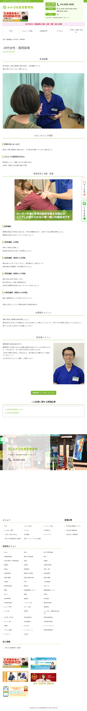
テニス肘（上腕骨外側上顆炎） (51, 612)
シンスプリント (28, 630)
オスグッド (7, 634)
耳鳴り (46, 594)
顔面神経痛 (7, 573)
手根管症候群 (8, 602)
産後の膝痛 (47, 577)
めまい (6, 552)
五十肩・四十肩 (8, 617)
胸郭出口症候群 (28, 573)
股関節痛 (9, 39)
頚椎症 (46, 560)
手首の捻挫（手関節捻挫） (11, 560)
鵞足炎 (26, 586)
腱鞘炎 (6, 565)
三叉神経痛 (47, 581)
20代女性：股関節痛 (72, 534)
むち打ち (26, 625)
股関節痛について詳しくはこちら (43, 393)
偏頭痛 (26, 598)
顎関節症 (46, 607)
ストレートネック (49, 625)
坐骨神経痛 (7, 598)
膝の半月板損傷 (28, 556)
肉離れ (6, 625)
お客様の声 (43, 31)
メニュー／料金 (27, 31)
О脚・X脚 (46, 569)
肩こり (6, 594)
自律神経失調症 (48, 621)
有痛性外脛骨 (47, 565)
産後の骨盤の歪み (29, 577)
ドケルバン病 (28, 602)
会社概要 (26, 534)
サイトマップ (47, 534)
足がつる (46, 586)
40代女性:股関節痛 (13, 412)
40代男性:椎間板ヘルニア (15, 409)
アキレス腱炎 (8, 630)
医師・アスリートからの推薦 (32, 538)
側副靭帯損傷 (8, 556)
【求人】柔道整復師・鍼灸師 (12, 538)
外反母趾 (46, 598)
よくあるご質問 (8, 530)
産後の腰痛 (7, 577)
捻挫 (25, 560)
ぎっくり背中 (8, 607)
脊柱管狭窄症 (28, 617)
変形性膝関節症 (48, 617)
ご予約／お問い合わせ (76, 31)
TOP (10, 31)
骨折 (25, 552)
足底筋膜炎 (27, 621)
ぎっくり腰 (27, 607)
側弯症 (26, 565)
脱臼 (45, 556)
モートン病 (7, 621)
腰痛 (25, 594)
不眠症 (6, 581)
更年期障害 (47, 573)
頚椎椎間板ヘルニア (30, 590)
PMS (25, 581)
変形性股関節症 (48, 630)
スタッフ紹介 (28, 526)
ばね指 (26, 634)
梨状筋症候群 (47, 602)
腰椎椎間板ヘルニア (49, 590)
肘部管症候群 (8, 586)
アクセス (60, 31)
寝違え (6, 569)
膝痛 (5, 590)
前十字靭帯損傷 (48, 552)
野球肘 (26, 611)
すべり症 (6, 611)
